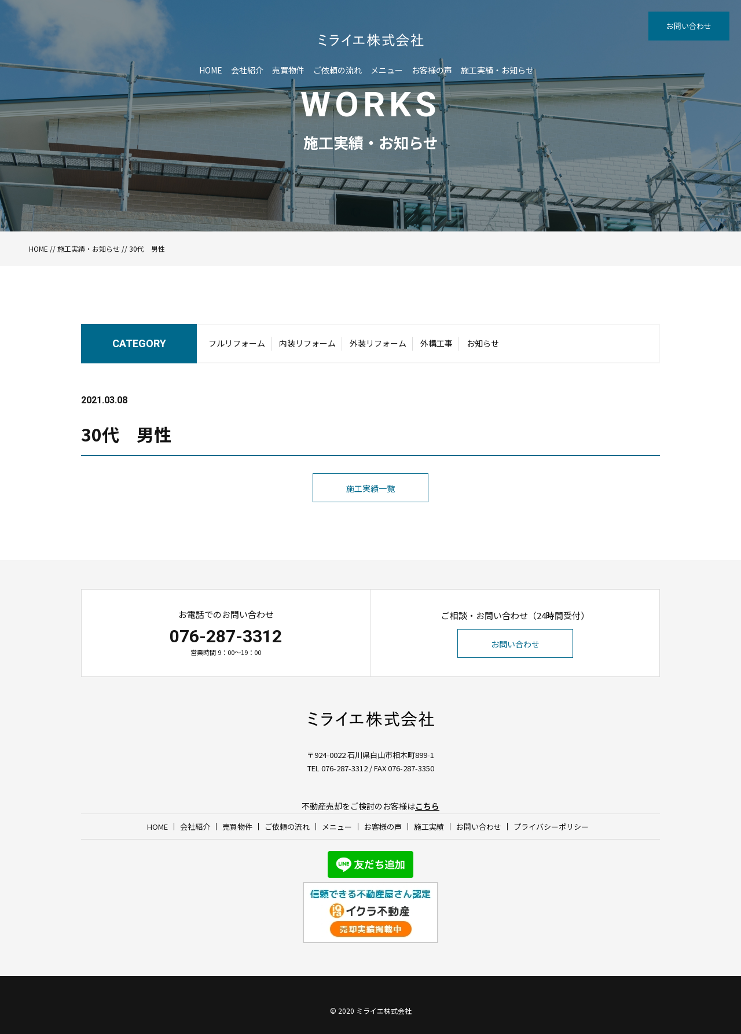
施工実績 (429, 826)
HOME (210, 70)
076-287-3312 (226, 636)
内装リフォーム (307, 343)
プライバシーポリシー (551, 826)
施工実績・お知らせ (497, 70)
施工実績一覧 (370, 488)
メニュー (386, 70)
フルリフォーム (236, 343)
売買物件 (288, 70)
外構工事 (436, 343)
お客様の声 (432, 70)
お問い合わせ (688, 25)
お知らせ (483, 343)
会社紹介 (247, 70)
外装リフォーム (378, 343)
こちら (427, 806)
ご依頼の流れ (337, 70)
